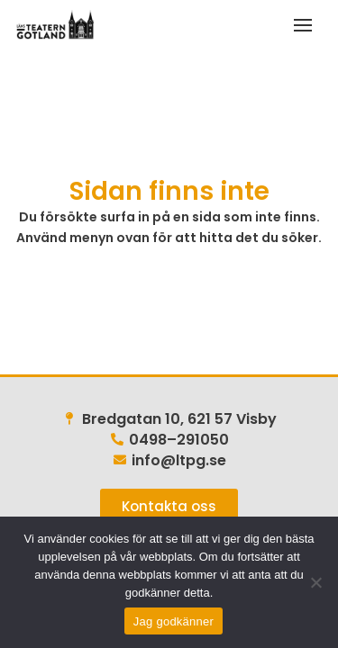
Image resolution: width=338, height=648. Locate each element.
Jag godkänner (173, 621)
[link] (54, 24)
